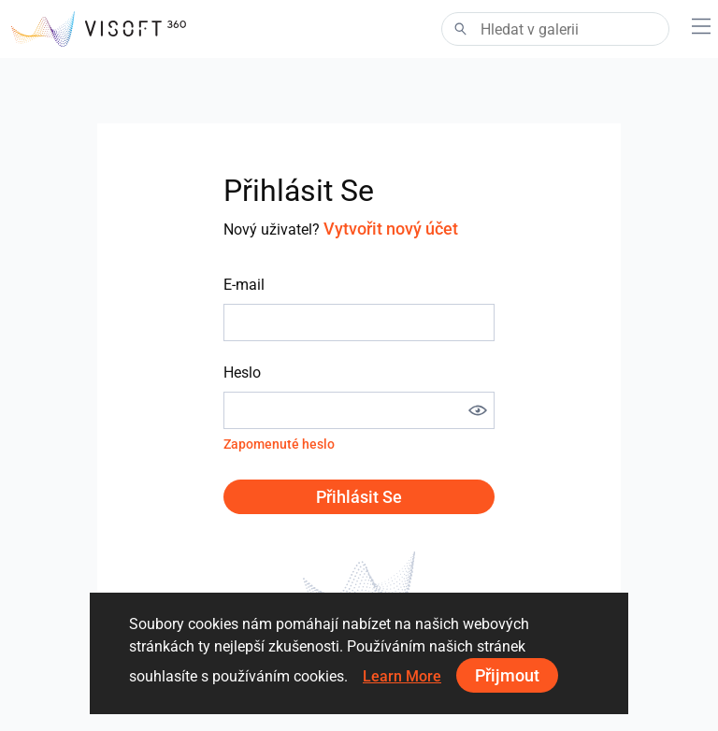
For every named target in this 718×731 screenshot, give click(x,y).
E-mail (244, 285)
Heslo (242, 372)
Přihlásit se (359, 497)
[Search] (555, 29)
